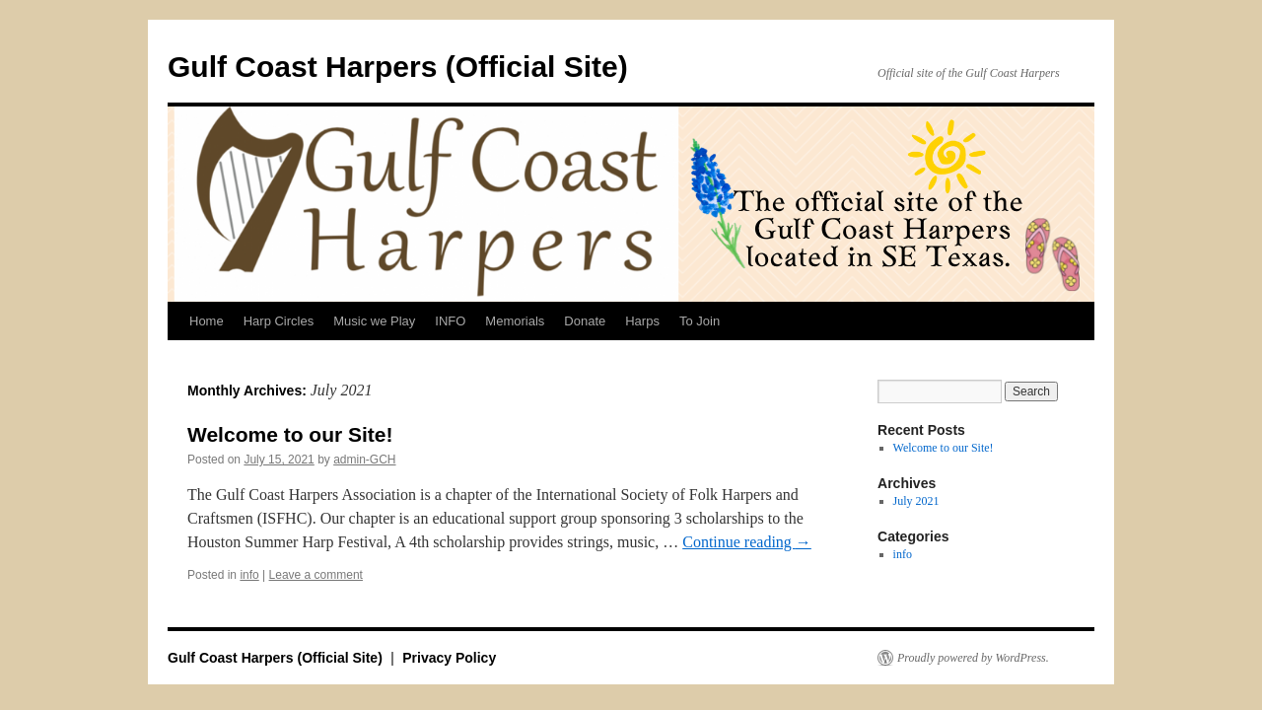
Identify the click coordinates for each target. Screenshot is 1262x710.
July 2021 (916, 501)
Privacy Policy (449, 658)
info (249, 575)
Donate (584, 321)
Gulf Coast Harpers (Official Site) (398, 66)
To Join (699, 321)
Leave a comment (316, 575)
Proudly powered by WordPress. (973, 658)
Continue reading (746, 541)
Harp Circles (279, 321)
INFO (450, 321)
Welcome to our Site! (289, 434)
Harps (642, 321)
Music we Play (374, 321)
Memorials (514, 321)
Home (206, 321)
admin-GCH (364, 459)
